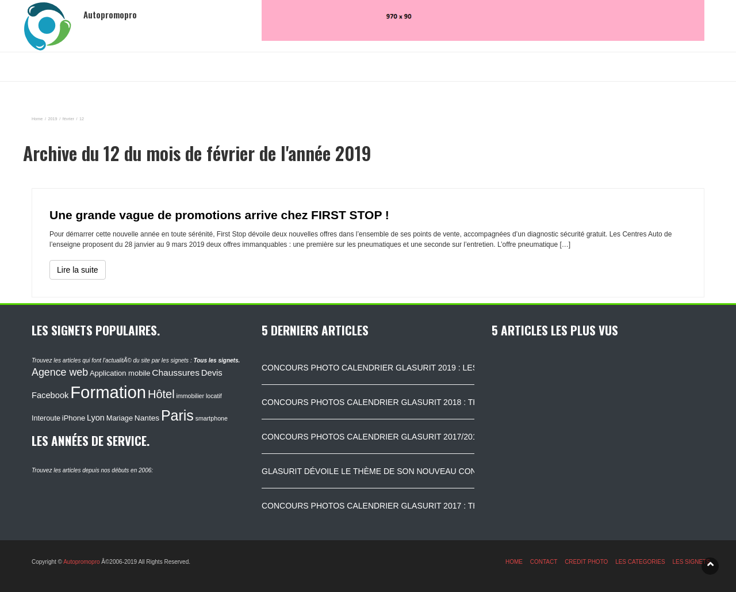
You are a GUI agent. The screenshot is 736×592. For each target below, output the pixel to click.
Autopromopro (81, 562)
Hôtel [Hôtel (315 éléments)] (161, 394)
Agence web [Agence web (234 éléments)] (60, 372)
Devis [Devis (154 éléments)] (212, 372)
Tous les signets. (216, 360)
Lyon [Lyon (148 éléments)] (96, 417)
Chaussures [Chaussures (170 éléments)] (176, 372)
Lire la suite (77, 269)
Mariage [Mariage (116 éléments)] (119, 418)
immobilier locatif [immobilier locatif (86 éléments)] (198, 395)
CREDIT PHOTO (586, 562)
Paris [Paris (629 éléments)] (177, 415)
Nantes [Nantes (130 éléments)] (147, 418)
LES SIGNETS (691, 562)
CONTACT (544, 562)
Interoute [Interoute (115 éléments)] (46, 418)
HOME (514, 562)
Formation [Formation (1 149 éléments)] (108, 392)
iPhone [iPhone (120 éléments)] (73, 418)
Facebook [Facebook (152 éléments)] (50, 395)
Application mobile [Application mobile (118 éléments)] (120, 373)
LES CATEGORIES (640, 562)
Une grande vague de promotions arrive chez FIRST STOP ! (219, 214)
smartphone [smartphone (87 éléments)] (211, 418)
